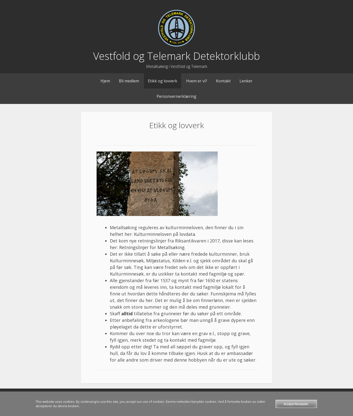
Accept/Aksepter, (296, 404)
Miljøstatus (158, 261)
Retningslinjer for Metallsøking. (152, 247)
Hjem (105, 81)
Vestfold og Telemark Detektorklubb (176, 56)
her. (150, 300)
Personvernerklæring (176, 96)
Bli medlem (129, 81)
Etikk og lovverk (162, 81)
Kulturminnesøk (127, 261)
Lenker (246, 81)
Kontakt (223, 81)
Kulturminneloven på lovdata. (165, 234)
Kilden (178, 261)
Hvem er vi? (196, 81)
